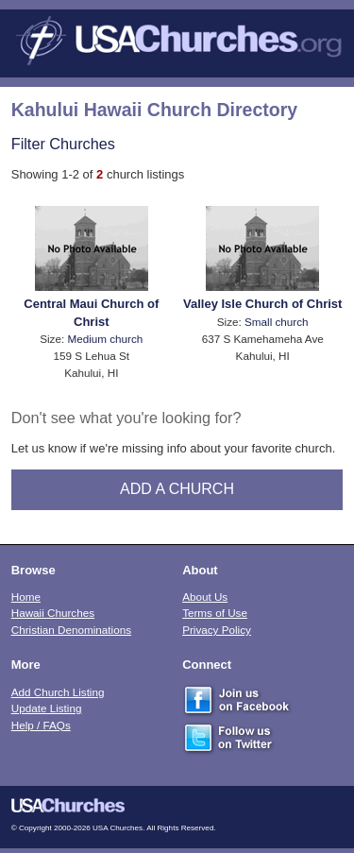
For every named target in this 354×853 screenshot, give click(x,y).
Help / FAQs (41, 725)
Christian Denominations (71, 629)
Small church (276, 322)
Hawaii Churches (52, 612)
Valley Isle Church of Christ (262, 304)
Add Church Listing (58, 692)
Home (26, 596)
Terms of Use (214, 612)
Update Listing (46, 708)
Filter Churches (63, 143)
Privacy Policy (216, 629)
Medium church (105, 339)
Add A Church (177, 489)
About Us (205, 596)
